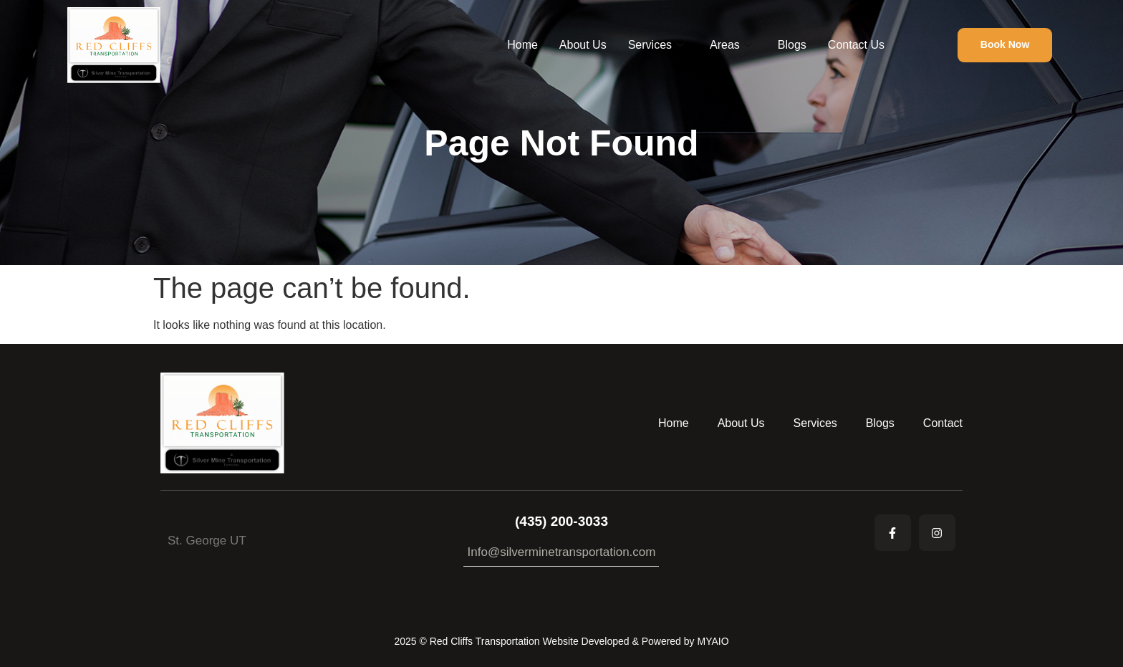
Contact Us (856, 45)
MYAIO (712, 641)
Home (522, 45)
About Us (583, 45)
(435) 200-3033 (561, 521)
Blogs (792, 45)
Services (656, 45)
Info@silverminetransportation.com (562, 552)
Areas (731, 45)
